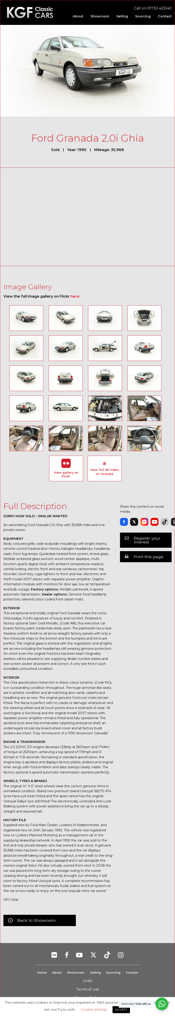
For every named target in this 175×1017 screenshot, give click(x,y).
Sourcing (113, 972)
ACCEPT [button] (121, 1009)
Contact (132, 972)
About (56, 972)
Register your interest (147, 540)
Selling (95, 972)
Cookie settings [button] (94, 1009)
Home (41, 972)
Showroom (75, 972)
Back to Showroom (36, 920)
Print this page (148, 556)
